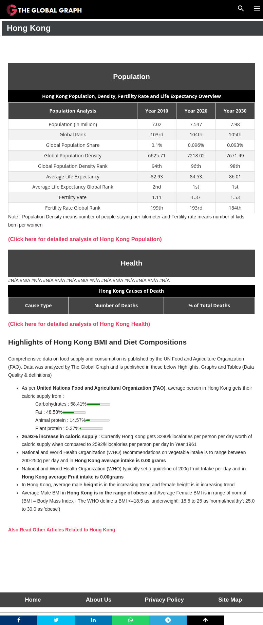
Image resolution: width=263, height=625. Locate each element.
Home (33, 600)
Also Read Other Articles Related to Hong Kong (61, 529)
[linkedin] (93, 620)
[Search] (241, 7)
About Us (99, 600)
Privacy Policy (164, 600)
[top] (205, 620)
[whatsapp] (130, 620)
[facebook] (18, 620)
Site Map (230, 600)
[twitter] (56, 620)
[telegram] (168, 620)
